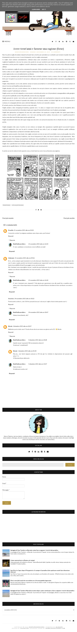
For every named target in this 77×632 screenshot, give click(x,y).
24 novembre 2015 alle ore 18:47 (38, 312)
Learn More (36, 9)
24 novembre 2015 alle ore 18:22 (24, 298)
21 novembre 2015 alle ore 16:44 (38, 280)
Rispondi (10, 236)
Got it (44, 9)
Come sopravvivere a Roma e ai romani (22, 560)
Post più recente (7, 218)
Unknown (11, 258)
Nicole (10, 326)
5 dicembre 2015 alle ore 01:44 (27, 351)
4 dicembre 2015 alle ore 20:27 (22, 326)
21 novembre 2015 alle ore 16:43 (38, 244)
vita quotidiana (17, 205)
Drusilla (10, 230)
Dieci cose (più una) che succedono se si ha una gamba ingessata (30, 580)
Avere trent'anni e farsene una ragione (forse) (38, 48)
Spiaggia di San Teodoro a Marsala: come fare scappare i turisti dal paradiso (34, 550)
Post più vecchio (69, 218)
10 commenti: (56, 52)
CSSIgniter (24, 628)
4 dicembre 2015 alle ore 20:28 (37, 340)
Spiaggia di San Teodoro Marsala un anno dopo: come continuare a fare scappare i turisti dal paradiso (42, 590)
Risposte (12, 240)
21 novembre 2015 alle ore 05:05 (24, 230)
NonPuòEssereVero (19, 244)
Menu (6, 41)
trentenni (6, 205)
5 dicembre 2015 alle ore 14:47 (37, 364)
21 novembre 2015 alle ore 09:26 (25, 258)
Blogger (59, 627)
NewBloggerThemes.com (55, 628)
